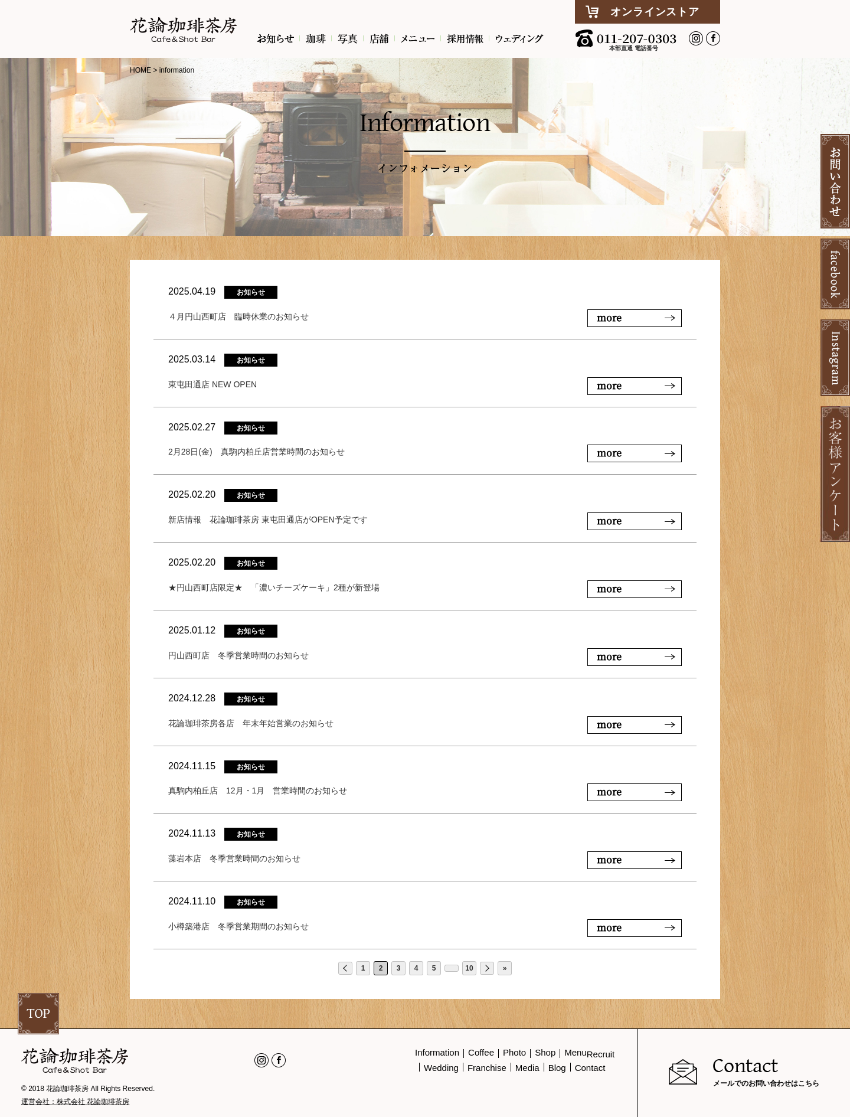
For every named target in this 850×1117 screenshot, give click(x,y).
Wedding (441, 1068)
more (609, 317)
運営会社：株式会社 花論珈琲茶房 (75, 1102)
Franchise (487, 1068)
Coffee (481, 1052)
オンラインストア (654, 12)
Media (527, 1068)
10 (469, 968)
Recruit (601, 1054)
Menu (575, 1052)
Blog (557, 1068)
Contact (590, 1068)
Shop (545, 1052)
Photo (514, 1052)
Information (437, 1052)
